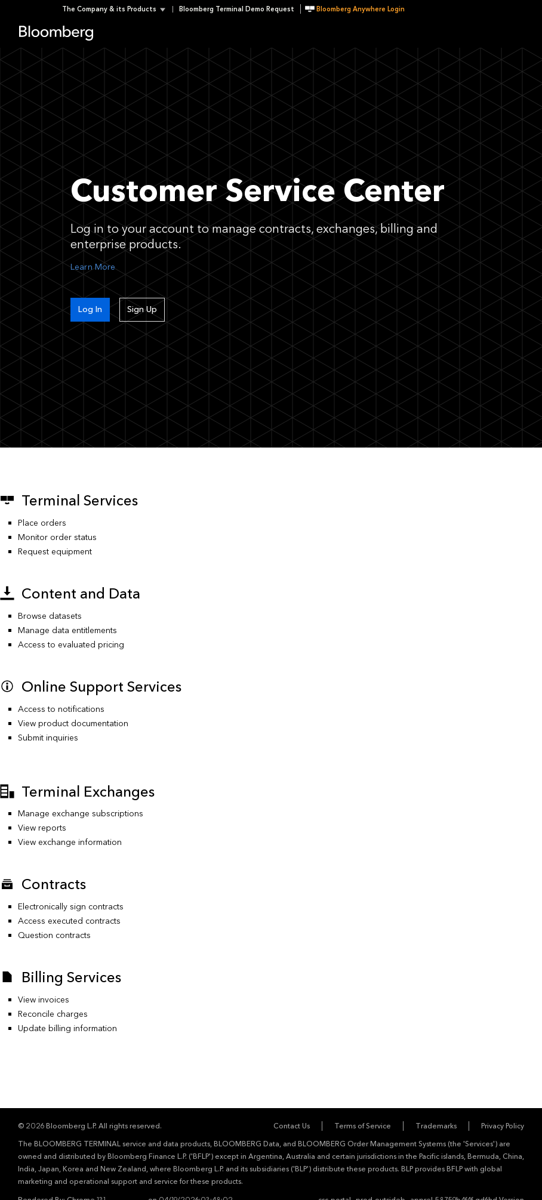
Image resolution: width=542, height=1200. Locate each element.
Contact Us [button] (291, 1126)
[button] (117, 9)
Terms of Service (362, 1126)
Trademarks (436, 1126)
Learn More (93, 267)
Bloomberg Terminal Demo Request (236, 9)
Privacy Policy (502, 1126)
